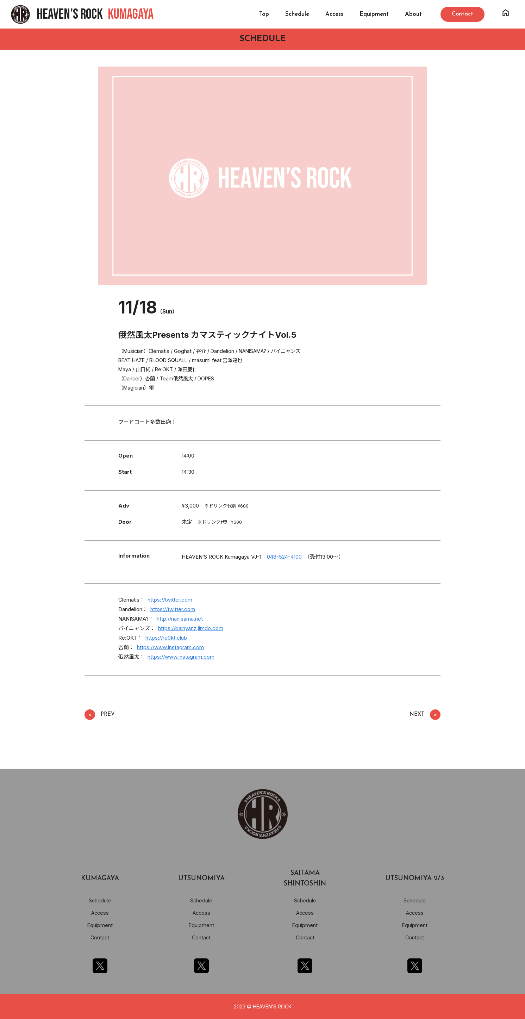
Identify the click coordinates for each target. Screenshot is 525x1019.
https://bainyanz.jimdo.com (190, 628)
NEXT (425, 714)
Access (334, 14)
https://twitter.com (170, 599)
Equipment (374, 14)
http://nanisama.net (180, 618)
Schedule (297, 14)
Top (264, 14)
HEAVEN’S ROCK (95, 14)
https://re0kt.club (166, 637)
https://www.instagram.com (170, 647)
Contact (99, 937)
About (413, 14)
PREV (100, 714)
